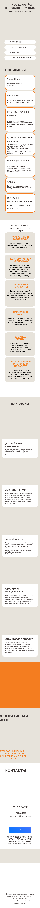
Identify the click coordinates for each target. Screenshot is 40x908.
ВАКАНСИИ (15, 53)
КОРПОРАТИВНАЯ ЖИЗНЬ (21, 58)
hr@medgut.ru (24, 816)
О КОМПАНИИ (16, 42)
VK (20, 830)
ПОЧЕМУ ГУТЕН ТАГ (19, 47)
